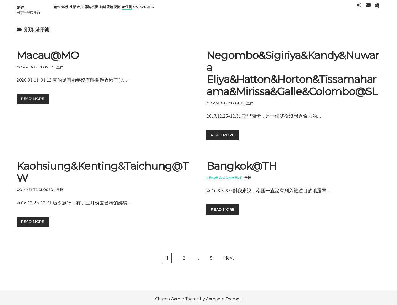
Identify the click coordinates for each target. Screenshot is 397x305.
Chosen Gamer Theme (177, 295)
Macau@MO (48, 52)
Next (229, 255)
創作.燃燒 (61, 8)
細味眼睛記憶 (110, 8)
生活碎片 (77, 8)
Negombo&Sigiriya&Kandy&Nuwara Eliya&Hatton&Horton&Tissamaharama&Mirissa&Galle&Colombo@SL (292, 70)
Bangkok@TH (241, 162)
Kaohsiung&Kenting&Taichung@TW (103, 169)
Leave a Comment (223, 174)
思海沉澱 (91, 8)
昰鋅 (20, 5)
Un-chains (143, 8)
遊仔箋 (127, 8)
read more (35, 95)
